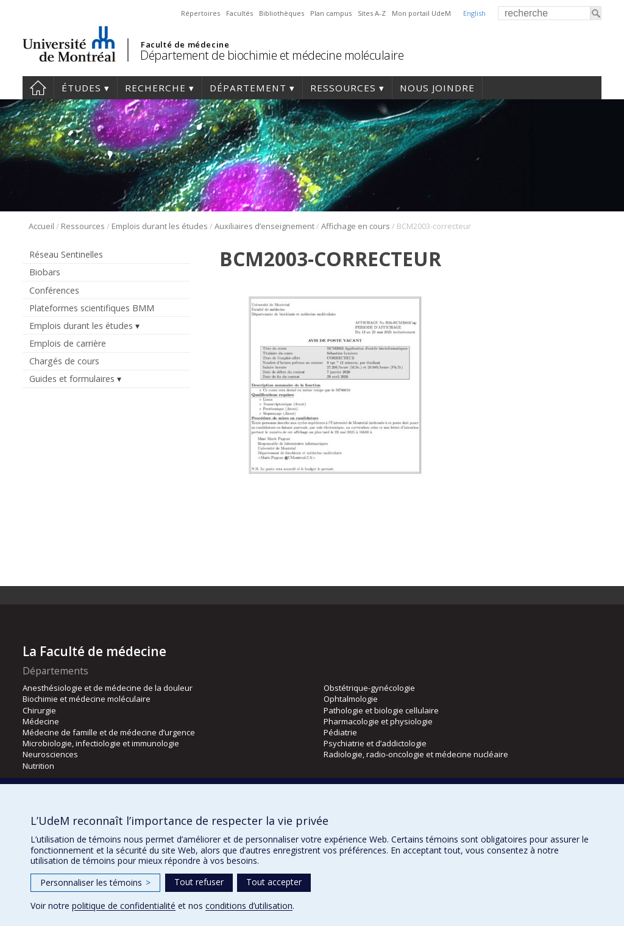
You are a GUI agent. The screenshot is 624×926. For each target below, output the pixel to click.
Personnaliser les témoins (95, 882)
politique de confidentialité (124, 905)
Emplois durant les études (160, 226)
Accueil (38, 87)
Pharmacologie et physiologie (378, 721)
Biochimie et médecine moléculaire (87, 698)
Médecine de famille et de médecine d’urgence (109, 732)
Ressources (343, 88)
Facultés (239, 13)
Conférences (54, 290)
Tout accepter (274, 882)
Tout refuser (199, 882)
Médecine (41, 721)
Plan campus (331, 13)
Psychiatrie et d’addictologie (375, 743)
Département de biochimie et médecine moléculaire (271, 55)
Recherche (155, 88)
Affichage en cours (355, 226)
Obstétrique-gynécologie (369, 687)
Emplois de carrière (67, 343)
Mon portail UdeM (421, 13)
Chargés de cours (64, 361)
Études (81, 88)
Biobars (44, 272)
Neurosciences (50, 754)
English (474, 13)
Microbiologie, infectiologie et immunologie (101, 743)
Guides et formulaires (72, 378)
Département (248, 88)
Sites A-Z (372, 13)
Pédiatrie (340, 732)
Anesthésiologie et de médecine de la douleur (108, 687)
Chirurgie (39, 710)
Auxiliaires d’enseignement (264, 226)
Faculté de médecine (185, 44)
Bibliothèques (281, 13)
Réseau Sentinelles (66, 254)
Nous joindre (437, 88)
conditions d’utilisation (248, 905)
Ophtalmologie (351, 698)
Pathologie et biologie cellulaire (381, 710)
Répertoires (200, 13)
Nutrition (38, 765)
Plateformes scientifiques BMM (91, 308)
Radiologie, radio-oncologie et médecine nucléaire (416, 754)
